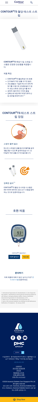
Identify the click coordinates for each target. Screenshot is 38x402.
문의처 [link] (19, 371)
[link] (6, 2)
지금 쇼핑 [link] (26, 257)
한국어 (19, 352)
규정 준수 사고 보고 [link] (18, 377)
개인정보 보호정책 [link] (19, 368)
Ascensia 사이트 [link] (18, 373)
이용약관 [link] (19, 366)
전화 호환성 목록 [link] (18, 375)
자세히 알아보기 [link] (14, 257)
